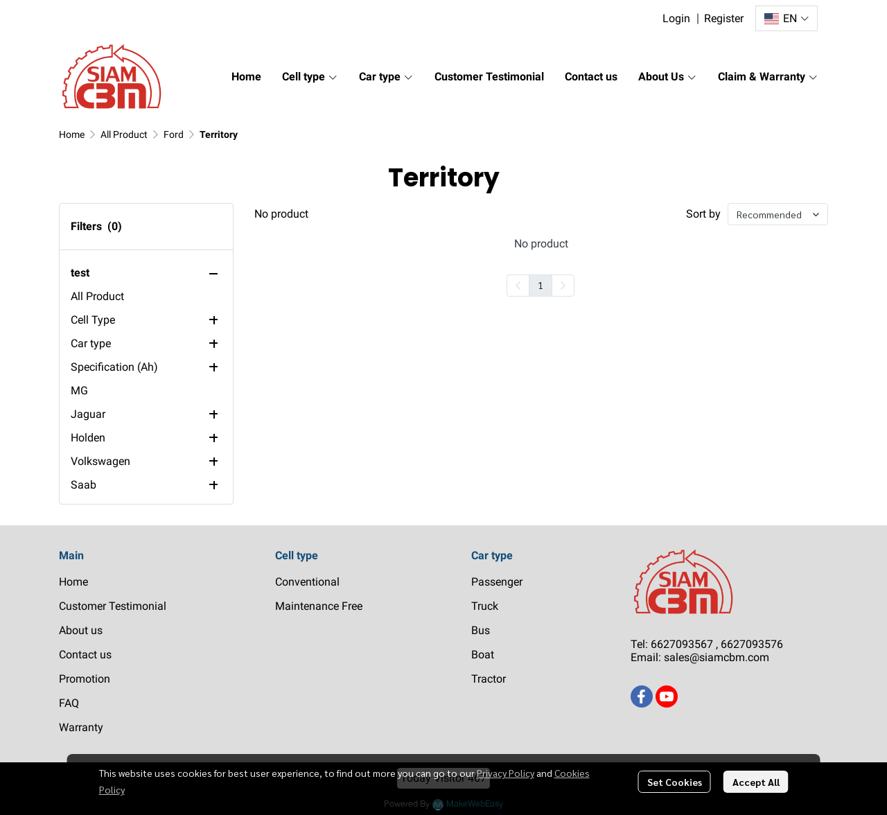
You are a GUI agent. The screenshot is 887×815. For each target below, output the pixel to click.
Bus (480, 630)
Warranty (81, 727)
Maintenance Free (318, 606)
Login (676, 18)
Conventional (307, 581)
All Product (124, 134)
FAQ (69, 703)
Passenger (496, 581)
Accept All (756, 781)
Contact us (85, 654)
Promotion (84, 678)
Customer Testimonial (112, 606)
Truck (484, 606)
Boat (482, 654)
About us (81, 630)
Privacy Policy (505, 772)
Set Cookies (674, 781)
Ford (174, 134)
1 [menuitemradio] (540, 285)
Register (724, 18)
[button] (786, 18)
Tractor (488, 678)
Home (72, 134)
